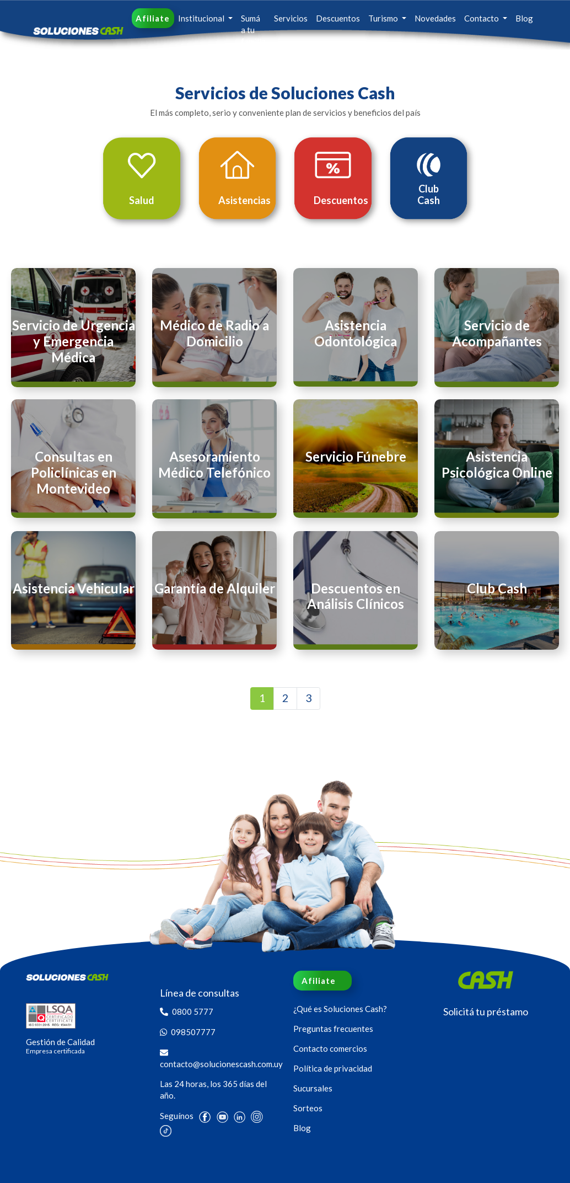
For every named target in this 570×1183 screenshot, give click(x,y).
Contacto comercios (330, 1048)
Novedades (435, 18)
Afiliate (153, 18)
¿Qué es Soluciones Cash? (340, 1009)
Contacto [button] (482, 18)
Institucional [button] (202, 18)
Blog (524, 18)
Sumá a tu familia (253, 29)
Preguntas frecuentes (333, 1029)
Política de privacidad (332, 1068)
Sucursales (312, 1088)
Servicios (291, 18)
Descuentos (338, 18)
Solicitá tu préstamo (485, 1011)
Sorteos (307, 1108)
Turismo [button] (384, 18)
